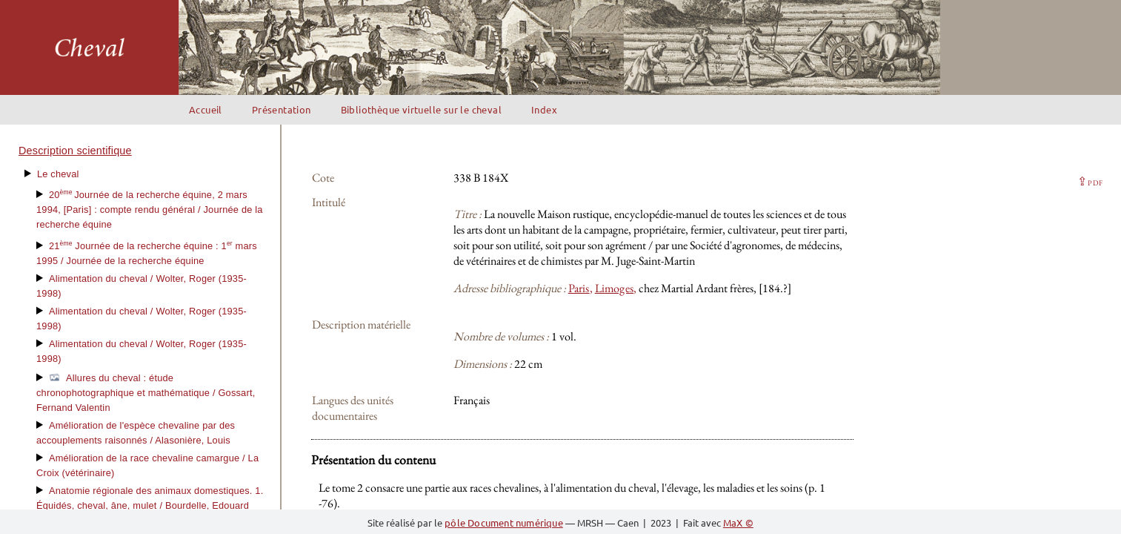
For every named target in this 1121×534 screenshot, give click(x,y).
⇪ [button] (1089, 181)
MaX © (738, 522)
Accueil (205, 109)
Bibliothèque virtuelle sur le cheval (421, 109)
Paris (579, 288)
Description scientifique (75, 150)
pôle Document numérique (504, 522)
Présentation (281, 109)
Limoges (614, 288)
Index (544, 109)
